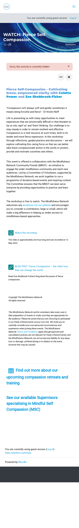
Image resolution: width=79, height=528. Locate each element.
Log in (73, 18)
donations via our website (37, 205)
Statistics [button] (70, 44)
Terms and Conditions (27, 332)
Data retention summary (18, 452)
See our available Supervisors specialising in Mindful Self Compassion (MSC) (31, 403)
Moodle (22, 462)
